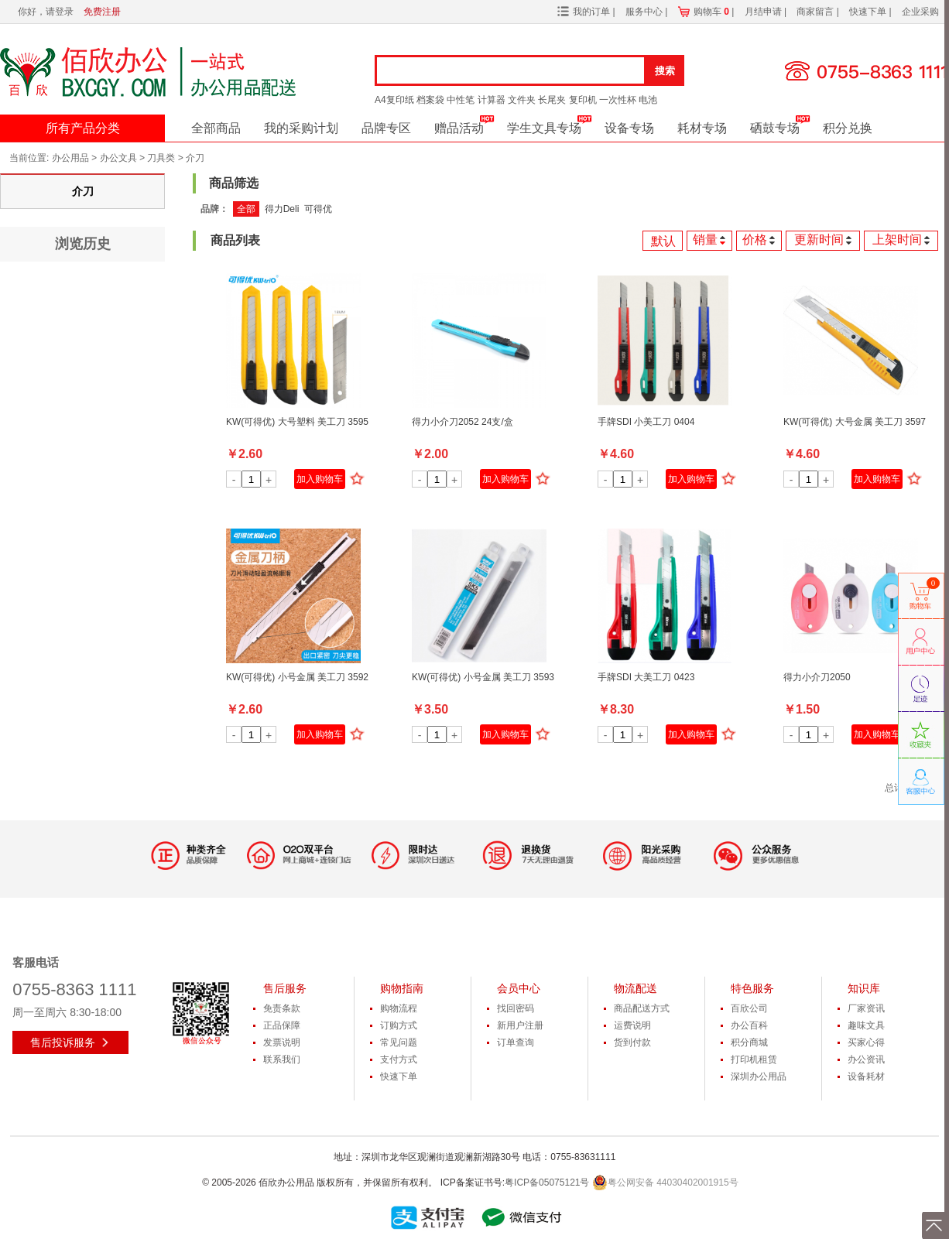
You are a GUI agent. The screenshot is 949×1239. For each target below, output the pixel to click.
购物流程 (398, 1008)
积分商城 (749, 1042)
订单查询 (515, 1042)
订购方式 (398, 1025)
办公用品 (70, 157)
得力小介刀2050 (817, 677)
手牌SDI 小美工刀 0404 (646, 421)
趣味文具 (866, 1025)
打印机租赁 (754, 1059)
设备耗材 (866, 1076)
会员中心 (518, 988)
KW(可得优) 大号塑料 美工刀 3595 (297, 421)
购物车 (711, 11)
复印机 (583, 99)
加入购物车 (319, 479)
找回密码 (515, 1008)
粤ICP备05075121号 (547, 1182)
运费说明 (632, 1025)
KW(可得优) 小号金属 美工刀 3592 (297, 677)
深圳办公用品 (758, 1076)
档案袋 (430, 99)
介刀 (195, 157)
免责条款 (281, 1008)
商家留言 (816, 11)
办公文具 (118, 157)
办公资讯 (866, 1059)
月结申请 (764, 11)
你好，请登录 (46, 11)
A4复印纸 (394, 99)
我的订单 (591, 11)
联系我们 (281, 1059)
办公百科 (749, 1025)
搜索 (665, 71)
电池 (648, 99)
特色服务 (752, 988)
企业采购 (920, 11)
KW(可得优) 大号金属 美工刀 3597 (854, 421)
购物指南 (401, 988)
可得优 (318, 209)
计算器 (491, 99)
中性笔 (460, 99)
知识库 (864, 988)
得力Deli (282, 209)
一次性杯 (617, 99)
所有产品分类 (83, 128)
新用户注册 (520, 1025)
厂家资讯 (866, 1008)
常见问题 (398, 1042)
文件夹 (522, 99)
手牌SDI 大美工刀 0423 (646, 677)
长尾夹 (552, 99)
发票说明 (281, 1042)
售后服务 (285, 988)
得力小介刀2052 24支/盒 (462, 421)
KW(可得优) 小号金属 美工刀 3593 (483, 677)
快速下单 (869, 11)
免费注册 (102, 11)
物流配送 (635, 988)
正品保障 (281, 1025)
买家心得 (866, 1042)
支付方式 (398, 1059)
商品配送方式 (642, 1008)
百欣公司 (749, 1008)
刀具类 (161, 157)
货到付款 (632, 1042)
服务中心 (645, 11)
